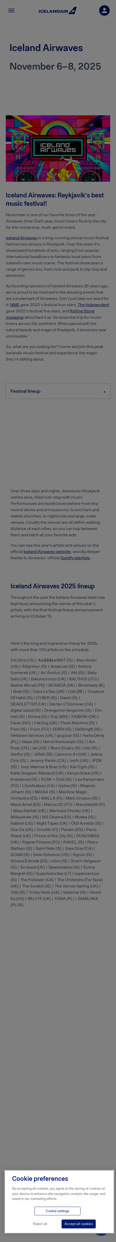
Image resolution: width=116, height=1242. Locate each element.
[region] (59, 1202)
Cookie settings (57, 1211)
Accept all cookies (78, 1224)
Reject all (40, 1224)
